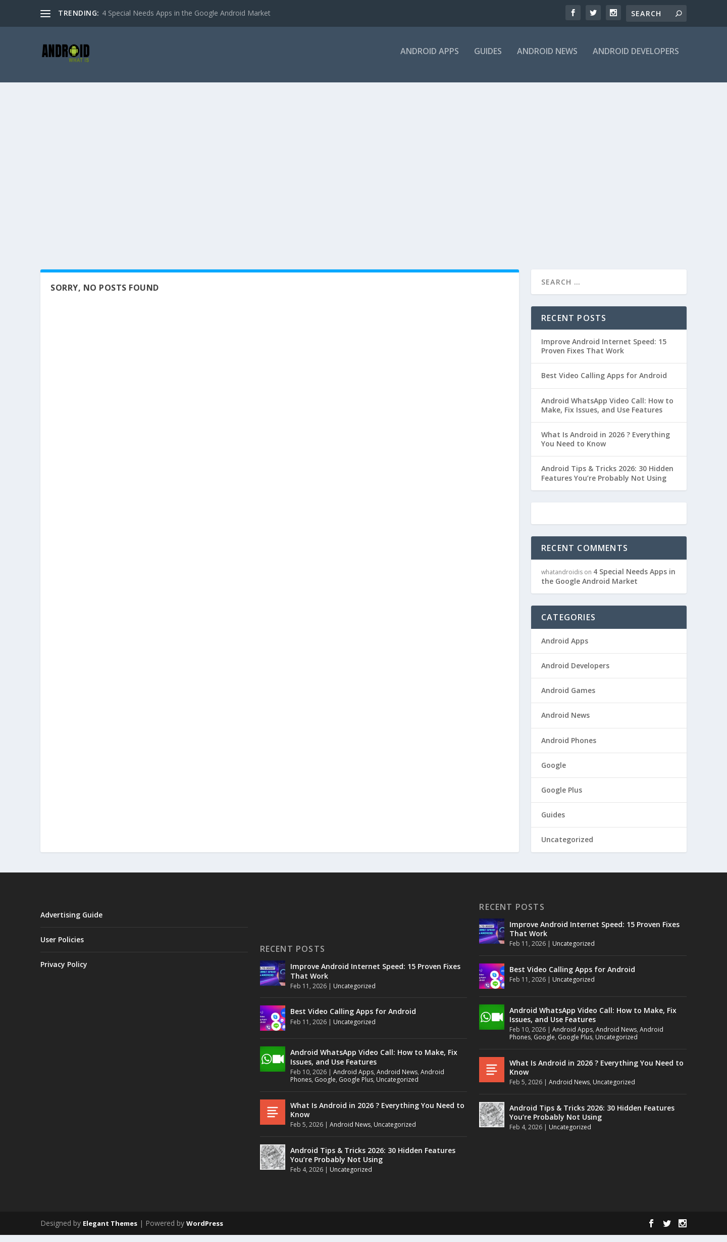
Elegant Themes (110, 1230)
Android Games (568, 697)
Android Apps (429, 59)
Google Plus (561, 797)
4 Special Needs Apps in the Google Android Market (186, 13)
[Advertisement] (363, 165)
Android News (547, 59)
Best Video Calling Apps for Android (604, 382)
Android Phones (568, 747)
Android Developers (636, 59)
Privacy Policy (63, 971)
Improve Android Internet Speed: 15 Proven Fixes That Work (603, 353)
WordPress (204, 1230)
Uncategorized (567, 846)
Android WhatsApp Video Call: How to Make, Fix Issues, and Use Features (607, 412)
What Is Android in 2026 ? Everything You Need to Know (605, 446)
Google (553, 772)
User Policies (62, 946)
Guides (488, 59)
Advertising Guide (71, 922)
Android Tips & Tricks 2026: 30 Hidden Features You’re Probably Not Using (607, 480)
